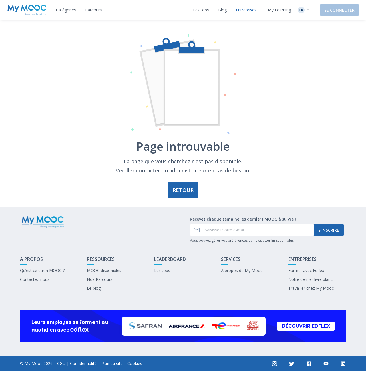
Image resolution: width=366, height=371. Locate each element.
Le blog (94, 288)
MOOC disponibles (104, 270)
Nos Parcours (99, 279)
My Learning (279, 10)
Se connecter (339, 10)
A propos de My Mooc (241, 270)
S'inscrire (328, 230)
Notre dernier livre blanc (310, 279)
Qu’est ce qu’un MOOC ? (42, 270)
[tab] (66, 10)
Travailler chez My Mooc (311, 288)
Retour (183, 190)
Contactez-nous (34, 279)
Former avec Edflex (306, 270)
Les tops (162, 270)
